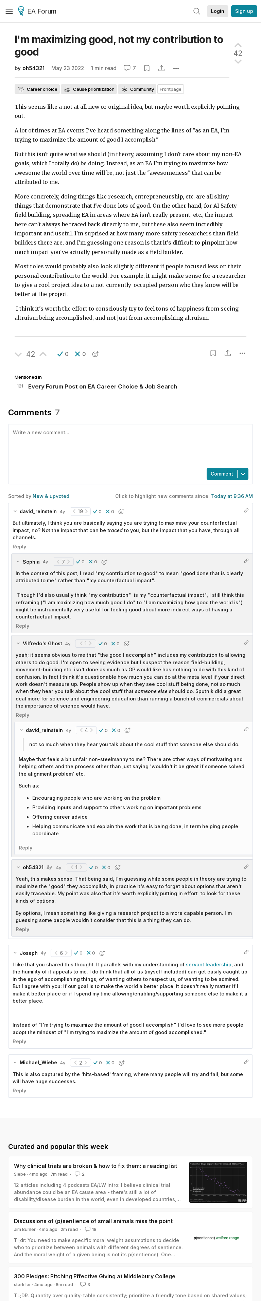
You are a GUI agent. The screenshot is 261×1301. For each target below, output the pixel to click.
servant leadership (208, 964)
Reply (19, 546)
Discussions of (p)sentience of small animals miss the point (93, 1221)
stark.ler (22, 1284)
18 (90, 1229)
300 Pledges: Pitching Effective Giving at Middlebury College (94, 1276)
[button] (63, 354)
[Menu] (9, 11)
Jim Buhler (25, 1229)
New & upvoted (51, 496)
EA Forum (38, 11)
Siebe (20, 1174)
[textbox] (129, 445)
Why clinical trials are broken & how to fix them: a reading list (95, 1165)
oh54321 (33, 68)
